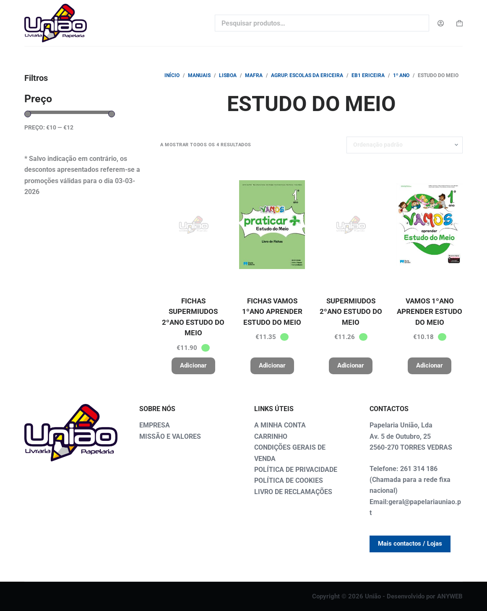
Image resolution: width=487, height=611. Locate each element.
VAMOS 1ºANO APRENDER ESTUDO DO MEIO (429, 311)
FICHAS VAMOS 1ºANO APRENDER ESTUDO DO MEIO (272, 311)
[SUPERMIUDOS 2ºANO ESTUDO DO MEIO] (351, 224)
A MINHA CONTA (280, 425)
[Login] (441, 23)
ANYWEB (450, 596)
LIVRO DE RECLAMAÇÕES (293, 492)
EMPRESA (154, 425)
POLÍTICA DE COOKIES (288, 480)
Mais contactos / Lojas (410, 543)
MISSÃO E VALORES (170, 436)
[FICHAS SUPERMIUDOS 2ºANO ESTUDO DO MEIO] (193, 224)
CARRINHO (270, 436)
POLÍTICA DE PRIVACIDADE (295, 470)
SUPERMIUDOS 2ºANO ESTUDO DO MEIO (351, 311)
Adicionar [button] (193, 365)
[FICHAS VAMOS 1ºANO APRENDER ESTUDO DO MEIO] (272, 224)
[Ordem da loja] (404, 145)
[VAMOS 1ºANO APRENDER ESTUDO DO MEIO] (429, 224)
